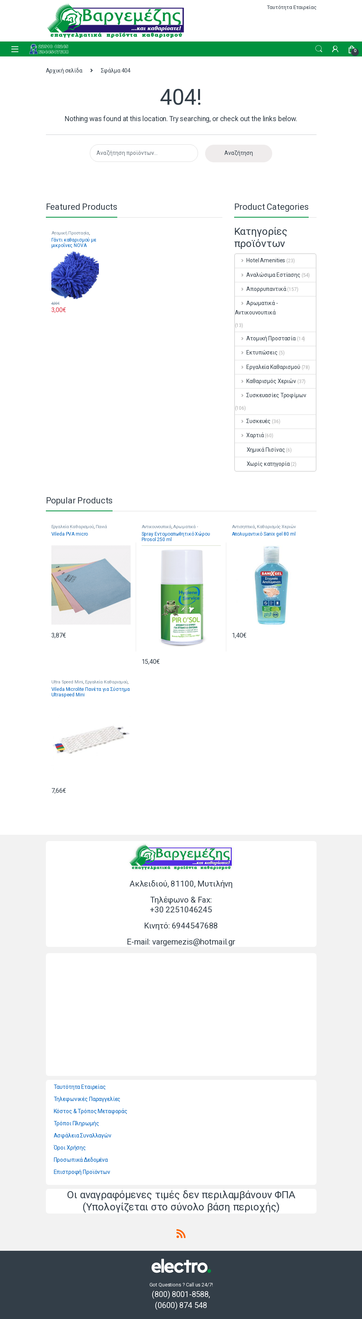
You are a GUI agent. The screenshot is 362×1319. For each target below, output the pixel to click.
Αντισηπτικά (243, 526)
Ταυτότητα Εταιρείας (291, 7)
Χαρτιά (249, 435)
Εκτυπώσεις (256, 352)
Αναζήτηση (238, 153)
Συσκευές (253, 421)
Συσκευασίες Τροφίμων (270, 395)
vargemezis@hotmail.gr (193, 942)
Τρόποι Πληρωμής (76, 1123)
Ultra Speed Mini (67, 682)
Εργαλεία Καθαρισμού (267, 367)
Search (319, 49)
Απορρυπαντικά (260, 289)
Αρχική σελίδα (64, 70)
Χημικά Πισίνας (260, 450)
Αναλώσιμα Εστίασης (267, 275)
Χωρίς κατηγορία (262, 464)
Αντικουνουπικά (156, 526)
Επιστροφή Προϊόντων (82, 1172)
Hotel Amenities (260, 260)
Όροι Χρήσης (70, 1148)
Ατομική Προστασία (70, 233)
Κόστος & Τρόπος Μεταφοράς (91, 1111)
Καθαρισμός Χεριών (265, 381)
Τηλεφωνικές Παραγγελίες (87, 1099)
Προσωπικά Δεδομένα (81, 1160)
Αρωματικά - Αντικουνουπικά (256, 308)
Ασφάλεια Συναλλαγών (82, 1135)
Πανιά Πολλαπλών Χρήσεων (79, 529)
